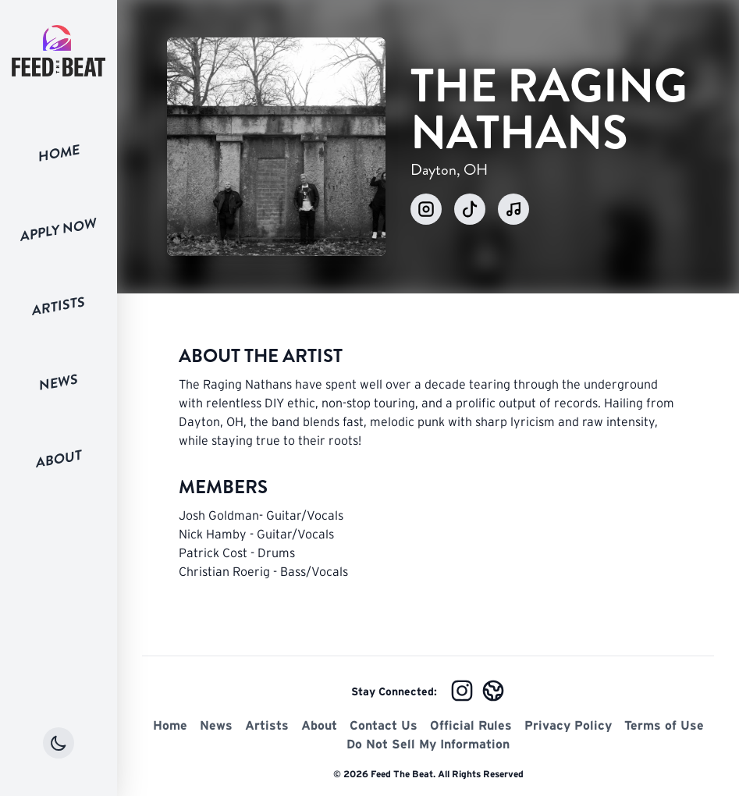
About (59, 458)
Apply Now (58, 229)
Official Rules (471, 725)
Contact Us (383, 725)
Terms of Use (664, 725)
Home (59, 153)
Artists (58, 306)
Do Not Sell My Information (428, 744)
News (58, 382)
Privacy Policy (568, 725)
